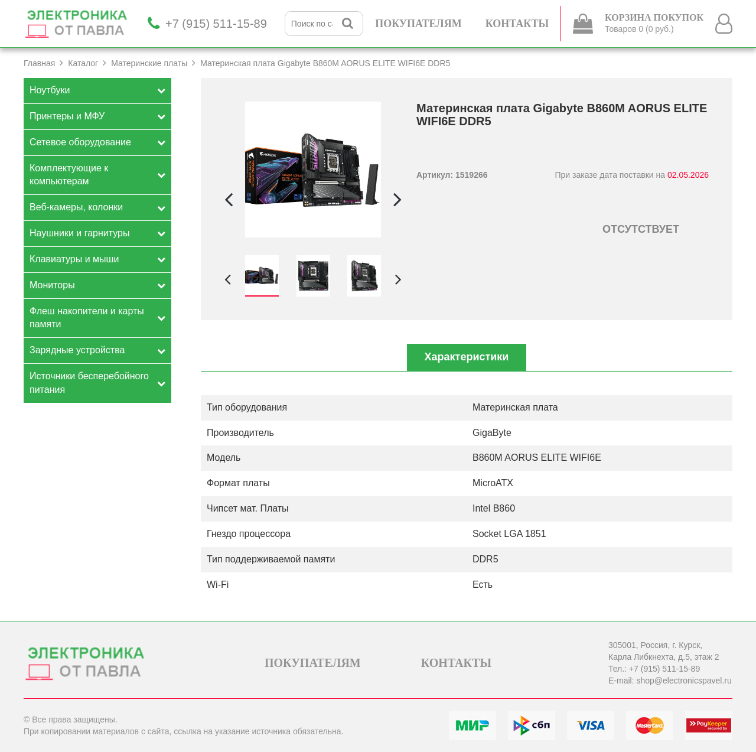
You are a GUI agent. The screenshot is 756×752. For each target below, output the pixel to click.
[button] (397, 199)
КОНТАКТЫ (517, 24)
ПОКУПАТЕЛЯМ (418, 24)
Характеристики (467, 357)
